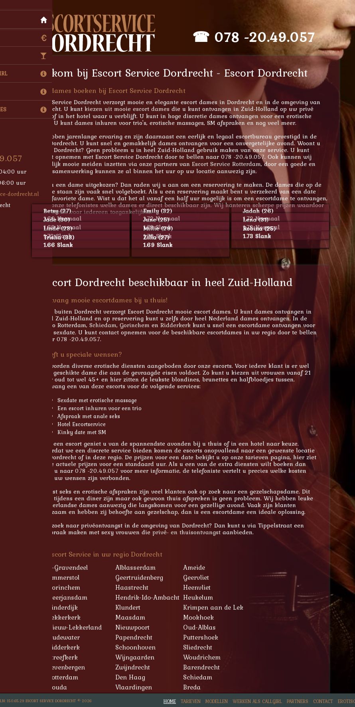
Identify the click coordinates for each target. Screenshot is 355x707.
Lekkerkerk (70, 617)
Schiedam (108, 325)
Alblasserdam (141, 567)
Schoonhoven (141, 647)
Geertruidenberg (145, 577)
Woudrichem (208, 657)
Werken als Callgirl (257, 701)
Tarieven (191, 701)
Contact (323, 701)
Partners (297, 701)
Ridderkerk (181, 325)
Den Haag (136, 677)
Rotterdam (68, 677)
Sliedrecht (203, 647)
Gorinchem (141, 325)
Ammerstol (69, 577)
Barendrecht (207, 667)
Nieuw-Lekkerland (80, 627)
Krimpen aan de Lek (219, 607)
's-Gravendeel (73, 567)
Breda (198, 687)
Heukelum (204, 597)
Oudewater (69, 637)
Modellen (216, 701)
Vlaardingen (139, 687)
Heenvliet (203, 587)
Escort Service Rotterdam (232, 163)
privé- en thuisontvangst (192, 532)
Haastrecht (137, 587)
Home (170, 701)
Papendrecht (139, 637)
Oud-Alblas (205, 627)
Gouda (63, 687)
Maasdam (136, 617)
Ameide (200, 567)
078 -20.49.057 (271, 37)
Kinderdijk (68, 607)
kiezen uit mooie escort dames (133, 108)
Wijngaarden (140, 657)
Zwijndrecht (138, 667)
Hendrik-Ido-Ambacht (153, 597)
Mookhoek (204, 617)
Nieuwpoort (138, 627)
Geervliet (202, 577)
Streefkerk (68, 657)
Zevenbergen (72, 667)
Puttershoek (206, 637)
